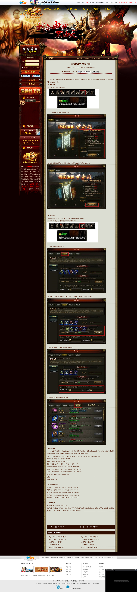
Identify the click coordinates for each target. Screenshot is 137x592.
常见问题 (68, 569)
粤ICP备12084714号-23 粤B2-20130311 (80, 583)
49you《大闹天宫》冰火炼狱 (89, 537)
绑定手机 (92, 3)
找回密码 (85, 569)
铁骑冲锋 (54, 575)
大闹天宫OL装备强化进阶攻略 (90, 539)
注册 (78, 3)
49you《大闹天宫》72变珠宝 (57, 539)
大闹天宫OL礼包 (59, 9)
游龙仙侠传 (47, 575)
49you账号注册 (87, 567)
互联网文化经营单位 (73, 588)
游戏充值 (85, 9)
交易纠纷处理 (57, 581)
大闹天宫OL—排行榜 (55, 542)
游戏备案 (60, 588)
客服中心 (97, 9)
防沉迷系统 (74, 581)
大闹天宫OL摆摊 (59, 527)
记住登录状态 (26, 67)
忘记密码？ (36, 67)
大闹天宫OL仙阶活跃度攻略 (89, 547)
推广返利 (68, 574)
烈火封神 (34, 575)
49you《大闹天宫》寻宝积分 (57, 537)
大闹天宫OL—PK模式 (87, 544)
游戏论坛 (108, 9)
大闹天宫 (92, 58)
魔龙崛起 (40, 575)
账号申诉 (85, 574)
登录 (83, 3)
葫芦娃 (22, 575)
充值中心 (68, 567)
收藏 (115, 3)
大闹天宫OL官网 (33, 184)
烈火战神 (27, 575)
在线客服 (68, 572)
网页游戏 (86, 58)
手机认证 (85, 572)
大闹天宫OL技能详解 (92, 527)
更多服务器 (30, 101)
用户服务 (81, 581)
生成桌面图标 (100, 3)
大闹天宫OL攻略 (72, 9)
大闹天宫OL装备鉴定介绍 (56, 547)
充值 (87, 3)
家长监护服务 (66, 581)
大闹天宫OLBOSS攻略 (27, 186)
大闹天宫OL (47, 9)
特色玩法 (98, 58)
